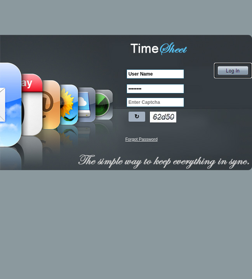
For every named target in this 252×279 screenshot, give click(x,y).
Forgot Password (141, 139)
